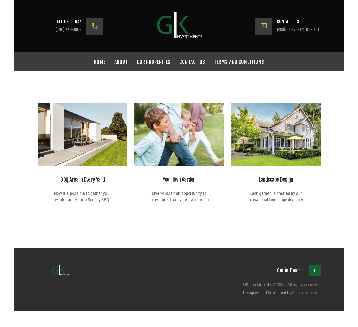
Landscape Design (276, 179)
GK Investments (257, 284)
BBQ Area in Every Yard (82, 179)
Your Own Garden (179, 179)
